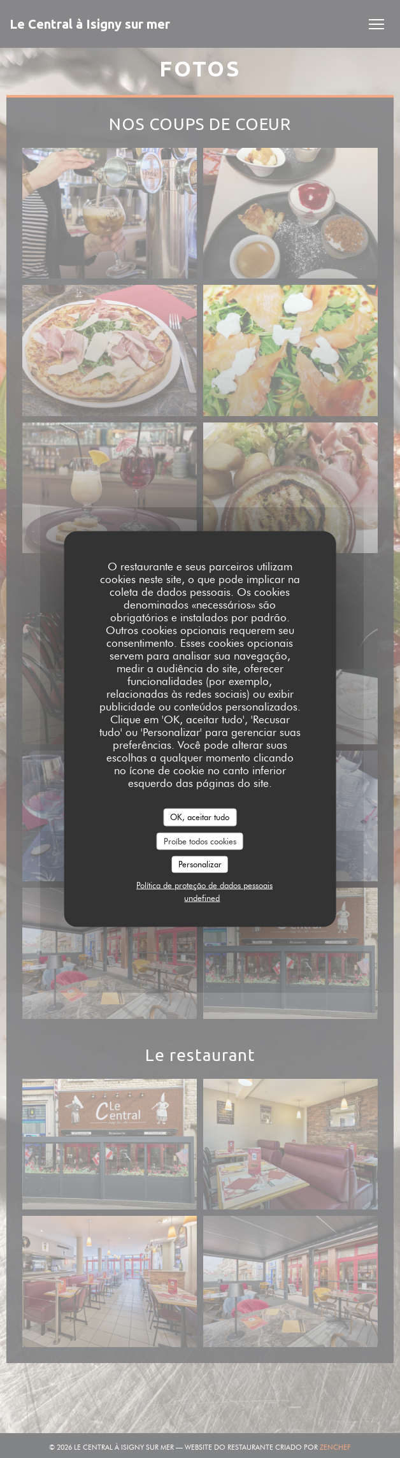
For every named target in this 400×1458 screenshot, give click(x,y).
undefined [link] (202, 897)
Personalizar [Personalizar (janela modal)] (200, 864)
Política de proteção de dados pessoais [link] (204, 884)
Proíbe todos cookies (200, 840)
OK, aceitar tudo (199, 817)
